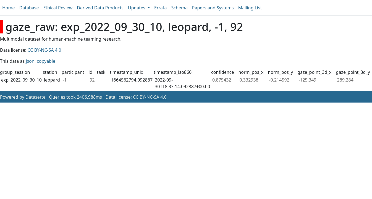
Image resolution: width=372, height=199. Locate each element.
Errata (160, 8)
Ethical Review (57, 8)
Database (29, 8)
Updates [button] (137, 8)
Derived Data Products (100, 8)
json (30, 61)
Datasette (35, 97)
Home (8, 8)
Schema (179, 8)
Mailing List (250, 8)
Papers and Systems (213, 8)
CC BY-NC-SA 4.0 (44, 50)
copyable (46, 61)
